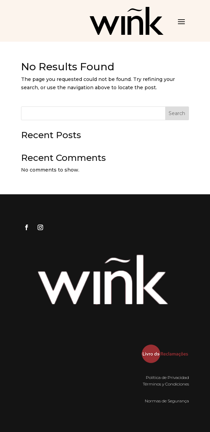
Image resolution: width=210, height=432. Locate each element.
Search (177, 113)
